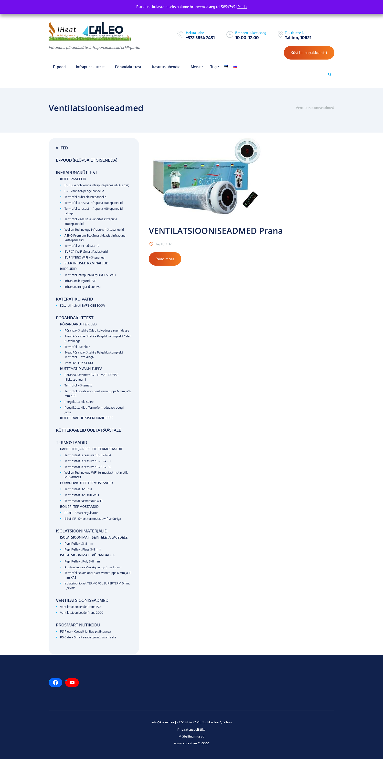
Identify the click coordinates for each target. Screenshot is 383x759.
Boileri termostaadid (79, 507)
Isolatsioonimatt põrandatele (87, 555)
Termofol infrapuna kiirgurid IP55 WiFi (90, 275)
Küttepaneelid (73, 179)
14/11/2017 (164, 244)
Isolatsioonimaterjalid (81, 531)
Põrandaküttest (75, 317)
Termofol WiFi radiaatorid (81, 246)
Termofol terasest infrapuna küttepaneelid (93, 203)
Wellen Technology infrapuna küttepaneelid (94, 229)
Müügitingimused (191, 736)
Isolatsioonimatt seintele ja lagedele (94, 537)
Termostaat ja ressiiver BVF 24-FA (87, 455)
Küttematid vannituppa (81, 369)
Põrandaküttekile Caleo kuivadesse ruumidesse (96, 330)
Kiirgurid (68, 269)
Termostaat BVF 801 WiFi (81, 495)
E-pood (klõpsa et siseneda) (86, 160)
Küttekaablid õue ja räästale (88, 430)
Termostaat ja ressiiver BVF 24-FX (87, 461)
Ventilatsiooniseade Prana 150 (80, 607)
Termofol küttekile (77, 347)
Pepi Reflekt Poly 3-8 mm (82, 561)
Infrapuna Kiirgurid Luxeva (82, 287)
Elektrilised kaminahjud (86, 263)
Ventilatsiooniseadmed (82, 600)
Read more (165, 259)
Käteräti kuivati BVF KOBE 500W (82, 305)
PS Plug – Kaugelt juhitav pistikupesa (85, 631)
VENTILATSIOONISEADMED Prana (217, 230)
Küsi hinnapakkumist (309, 53)
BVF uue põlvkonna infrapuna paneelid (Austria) (96, 185)
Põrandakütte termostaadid (86, 483)
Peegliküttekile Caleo (79, 402)
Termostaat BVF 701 (78, 489)
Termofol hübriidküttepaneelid (85, 197)
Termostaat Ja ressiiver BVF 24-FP (87, 467)
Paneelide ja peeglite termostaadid (91, 449)
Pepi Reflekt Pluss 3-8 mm (82, 549)
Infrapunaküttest (76, 172)
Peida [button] (242, 7)
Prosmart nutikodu (78, 625)
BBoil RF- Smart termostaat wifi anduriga (92, 518)
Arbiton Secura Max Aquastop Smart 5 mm (93, 567)
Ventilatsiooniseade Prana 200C (81, 612)
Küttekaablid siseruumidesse (86, 418)
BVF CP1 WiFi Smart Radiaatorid (86, 251)
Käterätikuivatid (74, 299)
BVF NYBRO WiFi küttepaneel (84, 257)
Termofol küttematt (78, 385)
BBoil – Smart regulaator (81, 513)
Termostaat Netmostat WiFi (83, 501)
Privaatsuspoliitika (191, 729)
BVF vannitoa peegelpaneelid (84, 191)
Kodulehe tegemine (191, 748)
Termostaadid (71, 442)
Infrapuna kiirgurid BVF (80, 281)
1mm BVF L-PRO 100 (78, 363)
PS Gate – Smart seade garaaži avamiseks (88, 637)
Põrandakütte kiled (78, 324)
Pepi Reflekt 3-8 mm (78, 543)
